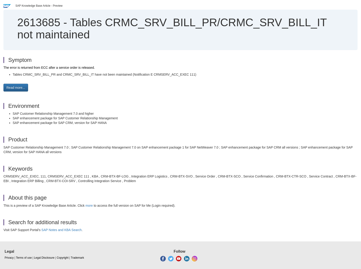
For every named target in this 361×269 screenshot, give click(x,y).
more (89, 205)
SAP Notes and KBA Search (61, 230)
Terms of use (24, 257)
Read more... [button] (15, 87)
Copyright (62, 257)
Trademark (77, 257)
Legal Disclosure (44, 257)
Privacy (9, 257)
